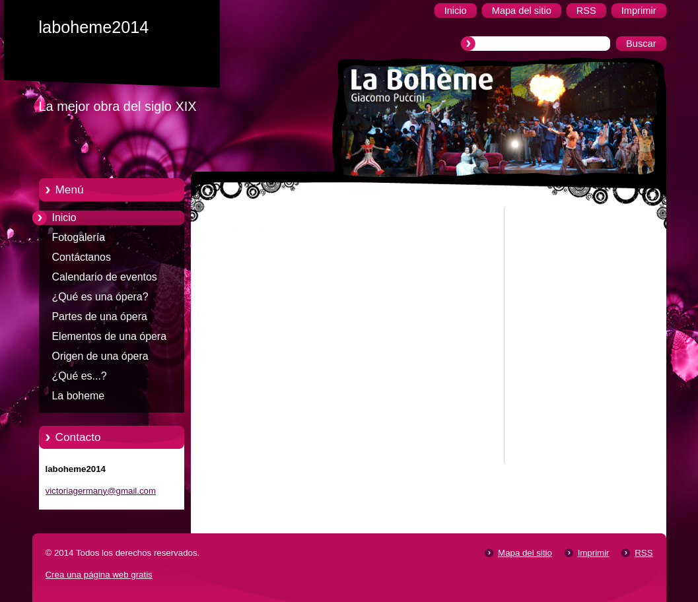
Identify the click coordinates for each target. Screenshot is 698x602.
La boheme (78, 395)
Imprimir (594, 553)
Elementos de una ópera (109, 336)
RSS (643, 553)
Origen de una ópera (100, 356)
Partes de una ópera (99, 316)
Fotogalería (79, 237)
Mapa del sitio (525, 553)
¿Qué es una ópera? (100, 296)
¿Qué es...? (79, 376)
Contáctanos (81, 257)
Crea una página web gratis (99, 575)
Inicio (64, 217)
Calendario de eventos (104, 277)
